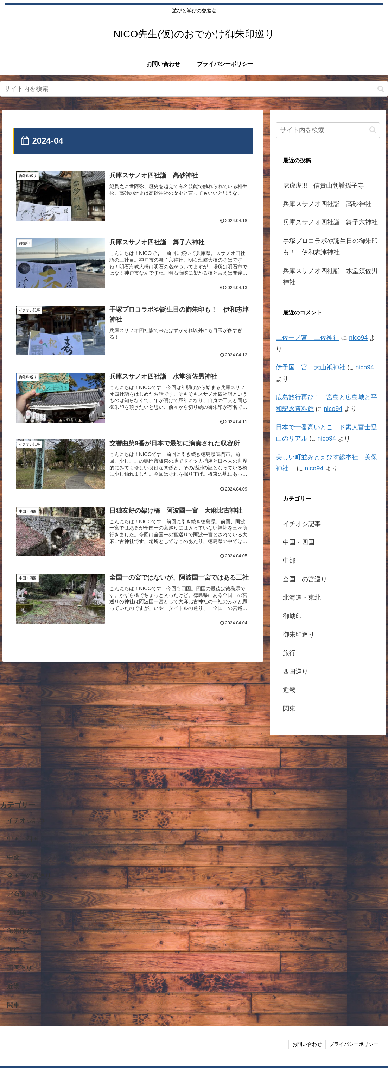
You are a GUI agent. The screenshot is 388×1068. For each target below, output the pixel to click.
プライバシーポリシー (354, 1044)
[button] (381, 89)
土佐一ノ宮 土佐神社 (307, 337)
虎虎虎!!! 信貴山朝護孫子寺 (323, 185)
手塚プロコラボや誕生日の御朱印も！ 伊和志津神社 (330, 246)
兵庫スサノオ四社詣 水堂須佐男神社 (330, 276)
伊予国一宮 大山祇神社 (310, 367)
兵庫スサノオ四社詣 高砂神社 (327, 203)
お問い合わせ (307, 1044)
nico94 (358, 337)
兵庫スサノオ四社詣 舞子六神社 (330, 222)
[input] (194, 89)
